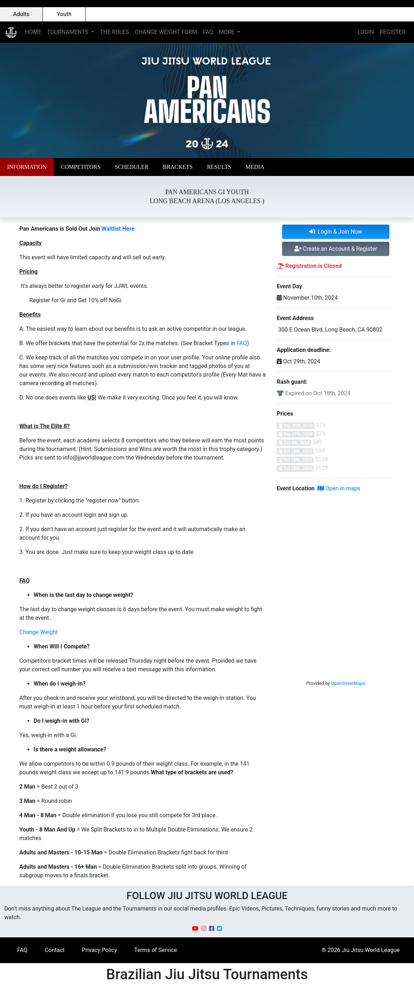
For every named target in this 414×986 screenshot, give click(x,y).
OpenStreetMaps (348, 683)
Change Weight (38, 632)
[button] (27, 167)
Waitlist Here (118, 228)
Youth (64, 14)
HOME (33, 32)
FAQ (208, 32)
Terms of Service (155, 950)
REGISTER (392, 32)
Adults (21, 14)
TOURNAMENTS (68, 32)
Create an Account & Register (335, 248)
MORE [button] (227, 32)
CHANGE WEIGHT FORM (166, 32)
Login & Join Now (336, 231)
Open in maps (338, 488)
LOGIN (366, 32)
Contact (55, 950)
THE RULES (114, 32)
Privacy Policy (99, 950)
